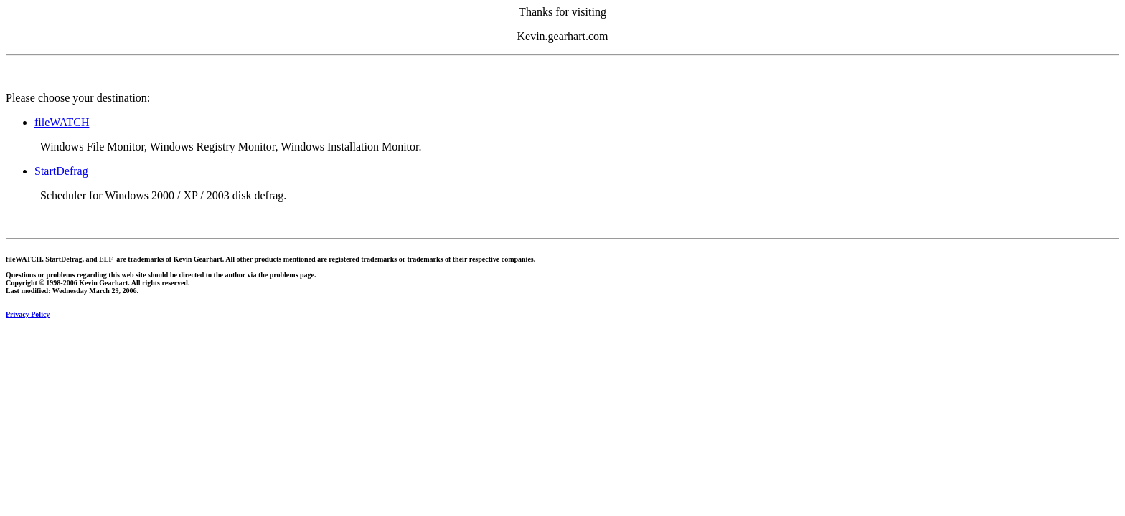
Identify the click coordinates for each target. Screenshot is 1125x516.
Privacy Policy (28, 314)
